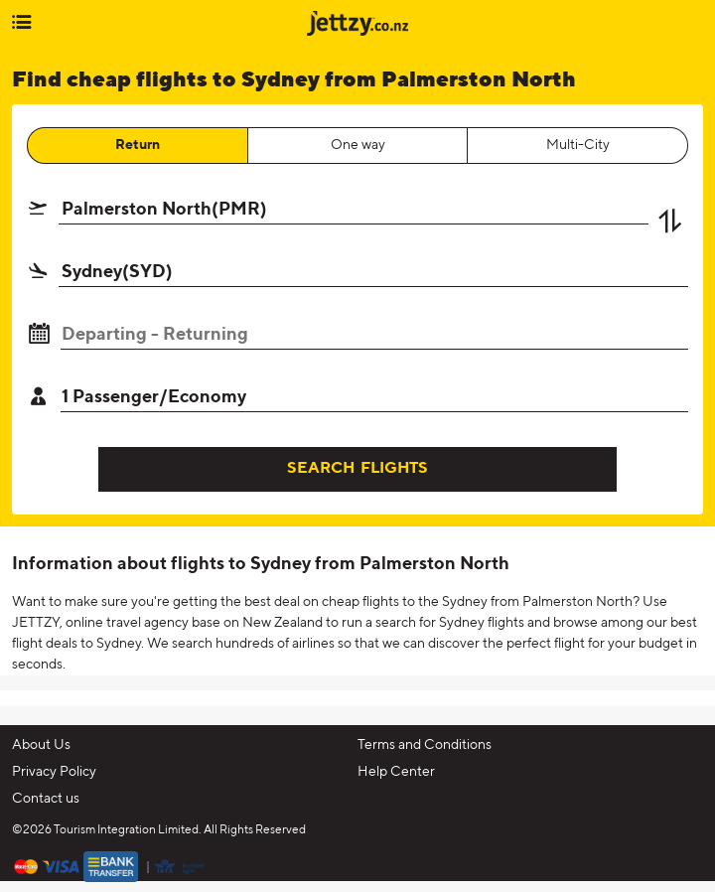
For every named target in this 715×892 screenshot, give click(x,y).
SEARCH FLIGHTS (357, 469)
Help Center (396, 772)
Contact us (45, 799)
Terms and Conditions (425, 745)
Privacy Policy (54, 772)
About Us (41, 745)
